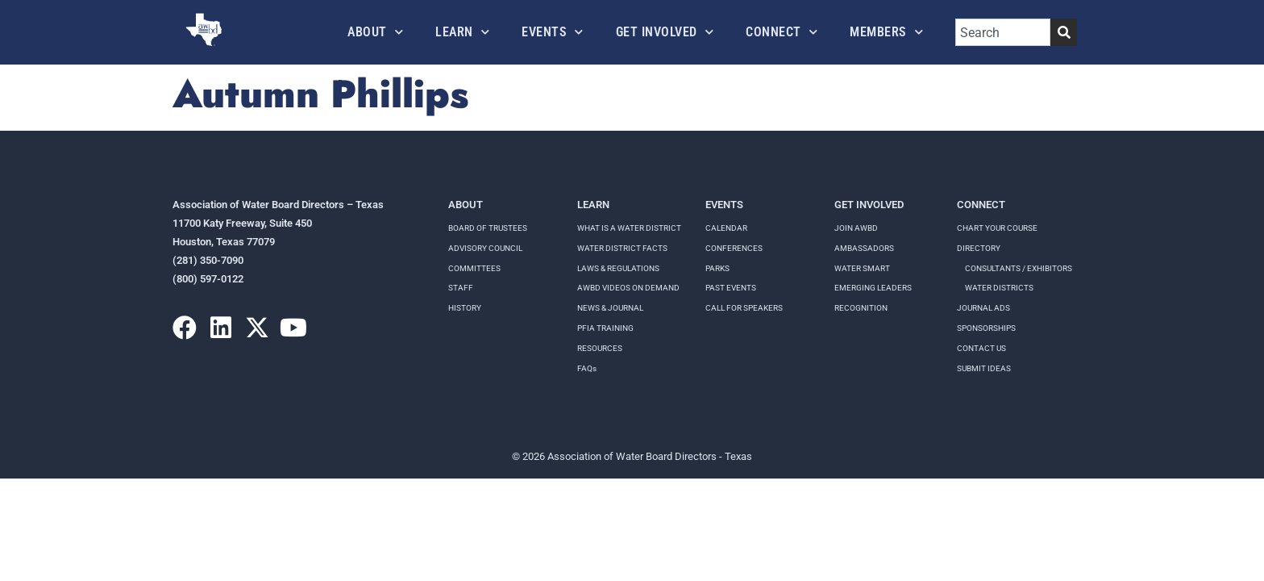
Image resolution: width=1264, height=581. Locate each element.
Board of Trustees (487, 228)
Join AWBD (856, 228)
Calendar (726, 228)
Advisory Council (485, 248)
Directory (978, 248)
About (375, 31)
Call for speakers (744, 308)
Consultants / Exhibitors (1018, 268)
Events (553, 31)
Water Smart (862, 268)
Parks (717, 268)
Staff (460, 287)
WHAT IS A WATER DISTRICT (629, 228)
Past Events (730, 287)
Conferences (734, 248)
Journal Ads (983, 308)
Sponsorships (986, 328)
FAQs (587, 368)
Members (886, 31)
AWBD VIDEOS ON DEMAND (628, 287)
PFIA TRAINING (605, 328)
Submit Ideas (984, 368)
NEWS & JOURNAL (610, 308)
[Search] (1063, 32)
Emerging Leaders (873, 287)
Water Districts (999, 287)
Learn (462, 31)
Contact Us (981, 348)
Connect (781, 31)
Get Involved (665, 31)
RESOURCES (599, 348)
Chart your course (997, 228)
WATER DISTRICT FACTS (622, 248)
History (464, 308)
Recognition (861, 308)
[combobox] (1002, 32)
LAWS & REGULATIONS (618, 268)
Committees (474, 268)
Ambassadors (864, 248)
